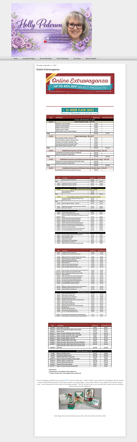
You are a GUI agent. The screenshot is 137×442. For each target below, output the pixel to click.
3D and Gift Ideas (46, 58)
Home (16, 58)
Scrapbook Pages (28, 58)
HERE (66, 380)
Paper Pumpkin (91, 58)
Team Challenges (63, 58)
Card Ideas (77, 58)
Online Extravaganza (47, 69)
